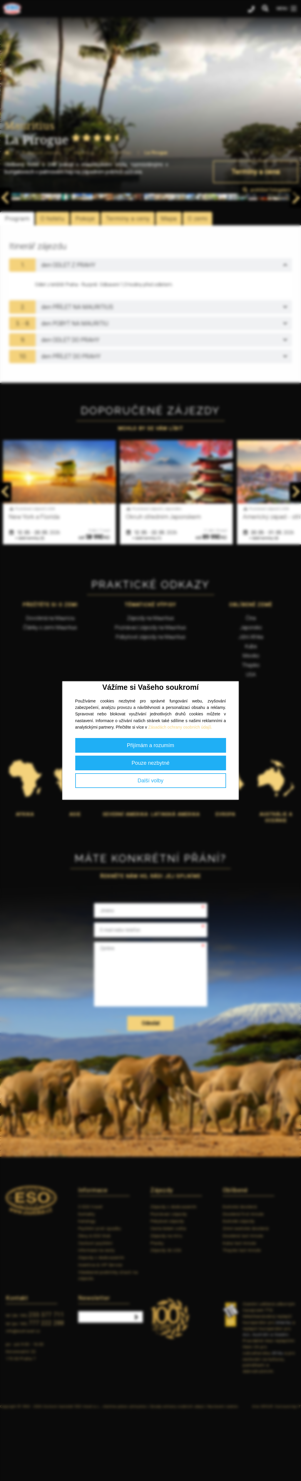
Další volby (150, 781)
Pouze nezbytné (150, 763)
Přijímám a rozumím (150, 745)
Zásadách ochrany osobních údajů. (180, 727)
